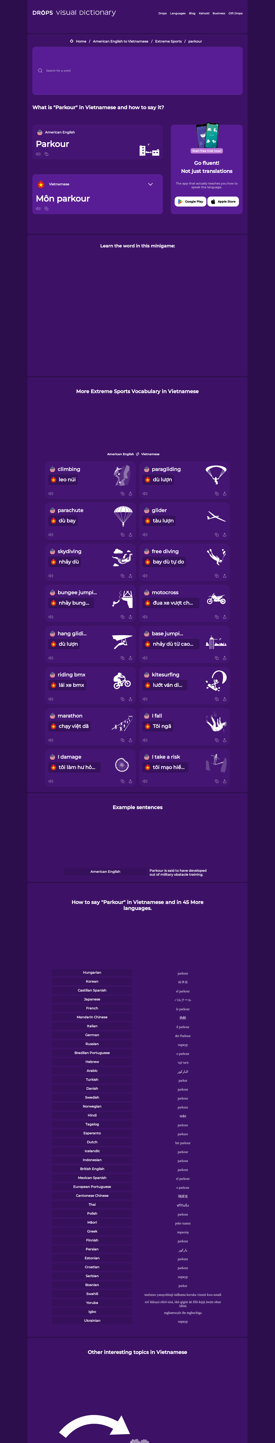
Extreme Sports (168, 41)
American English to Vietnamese (120, 41)
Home (81, 41)
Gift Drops (236, 13)
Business (219, 13)
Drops (162, 13)
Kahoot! (204, 13)
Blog (192, 13)
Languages (178, 13)
